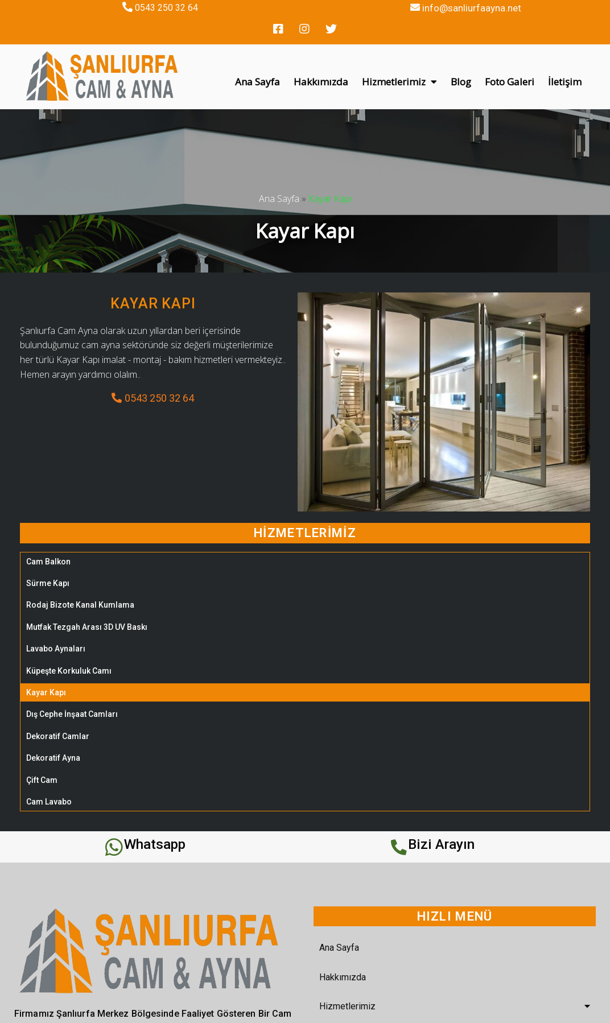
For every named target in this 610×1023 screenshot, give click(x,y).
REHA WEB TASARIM (453, 1009)
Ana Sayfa (279, 174)
